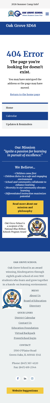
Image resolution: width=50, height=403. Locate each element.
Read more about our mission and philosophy (25, 207)
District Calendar (25, 317)
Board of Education (35, 300)
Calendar (11, 115)
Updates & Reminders (19, 124)
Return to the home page (25, 94)
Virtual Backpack (25, 333)
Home (9, 107)
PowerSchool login (25, 338)
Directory (35, 305)
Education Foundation (25, 327)
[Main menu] (47, 13)
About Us (35, 295)
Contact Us (25, 322)
